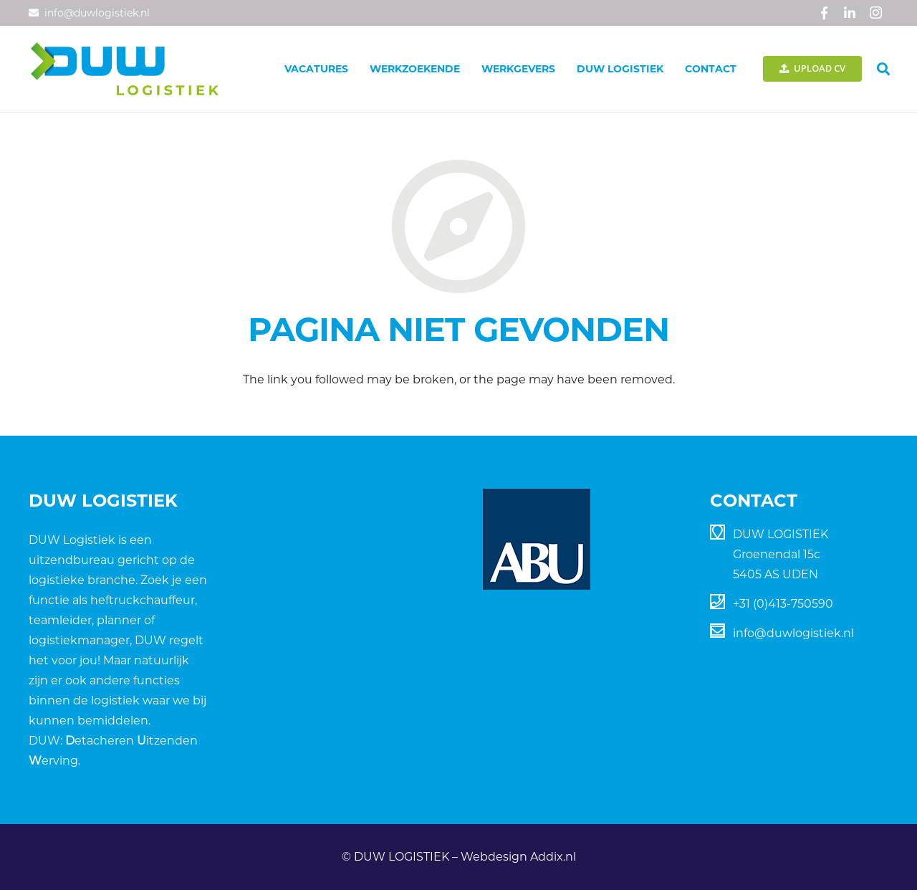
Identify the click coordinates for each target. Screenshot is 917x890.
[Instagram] (875, 13)
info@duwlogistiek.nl (793, 633)
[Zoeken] (883, 69)
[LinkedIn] (850, 13)
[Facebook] (824, 13)
